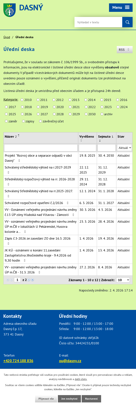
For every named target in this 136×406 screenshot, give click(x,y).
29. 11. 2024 (84, 181)
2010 (28, 100)
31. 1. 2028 (106, 191)
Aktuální (124, 155)
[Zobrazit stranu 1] (17, 279)
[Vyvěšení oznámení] (87, 147)
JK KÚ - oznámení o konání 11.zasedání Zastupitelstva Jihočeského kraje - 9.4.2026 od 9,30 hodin (38, 255)
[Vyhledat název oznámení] (41, 147)
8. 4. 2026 (105, 267)
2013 (75, 100)
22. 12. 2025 (84, 170)
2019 (44, 107)
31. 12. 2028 (102, 181)
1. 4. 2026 (86, 238)
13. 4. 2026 (106, 250)
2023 (108, 107)
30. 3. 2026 (87, 209)
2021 (76, 107)
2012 (60, 100)
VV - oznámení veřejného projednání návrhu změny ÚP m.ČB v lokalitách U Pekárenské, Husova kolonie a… (40, 226)
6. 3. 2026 (86, 203)
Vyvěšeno (86, 136)
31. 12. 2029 (102, 170)
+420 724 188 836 (18, 360)
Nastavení (91, 398)
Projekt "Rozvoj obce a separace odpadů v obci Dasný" (38, 158)
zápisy (29, 121)
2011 (44, 100)
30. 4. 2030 (106, 155)
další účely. (81, 379)
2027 (44, 114)
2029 (76, 114)
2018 (28, 107)
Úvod (6, 37)
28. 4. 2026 (106, 221)
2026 (28, 114)
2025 (12, 114)
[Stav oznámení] (124, 147)
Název (11, 136)
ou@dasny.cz (70, 360)
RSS (125, 49)
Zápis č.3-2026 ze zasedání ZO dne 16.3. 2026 (38, 240)
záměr (12, 121)
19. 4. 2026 (106, 238)
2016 (123, 100)
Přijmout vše (46, 398)
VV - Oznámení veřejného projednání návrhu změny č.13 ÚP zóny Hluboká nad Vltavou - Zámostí (41, 212)
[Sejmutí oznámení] (107, 147)
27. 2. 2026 (87, 267)
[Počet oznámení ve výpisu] (123, 279)
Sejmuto (105, 136)
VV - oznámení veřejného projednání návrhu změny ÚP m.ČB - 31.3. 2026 (40, 269)
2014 (91, 100)
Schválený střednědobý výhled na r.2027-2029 (38, 169)
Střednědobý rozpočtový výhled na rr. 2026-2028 (40, 181)
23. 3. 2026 (87, 221)
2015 (107, 100)
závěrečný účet (53, 121)
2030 (92, 114)
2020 (60, 107)
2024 (124, 107)
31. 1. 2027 (106, 203)
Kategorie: (10, 99)
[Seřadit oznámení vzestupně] (19, 134)
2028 (60, 114)
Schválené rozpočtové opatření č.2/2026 (37, 203)
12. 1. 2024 (87, 191)
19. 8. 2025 (87, 155)
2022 (92, 107)
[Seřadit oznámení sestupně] (19, 136)
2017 (12, 107)
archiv (108, 114)
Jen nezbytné (69, 398)
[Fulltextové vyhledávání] (90, 22)
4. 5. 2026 (105, 209)
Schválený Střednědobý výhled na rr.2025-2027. (38, 193)
